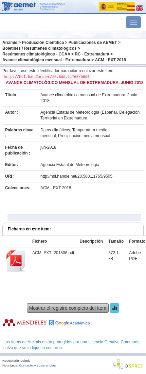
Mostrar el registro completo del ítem (67, 308)
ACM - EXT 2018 (110, 60)
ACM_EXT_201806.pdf (53, 252)
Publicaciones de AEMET (93, 42)
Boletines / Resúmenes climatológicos (39, 48)
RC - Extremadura (92, 54)
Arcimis (9, 42)
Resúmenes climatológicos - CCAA (36, 54)
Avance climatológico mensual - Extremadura (46, 60)
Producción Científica (43, 42)
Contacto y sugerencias (37, 365)
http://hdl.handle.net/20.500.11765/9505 (76, 176)
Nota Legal (10, 365)
